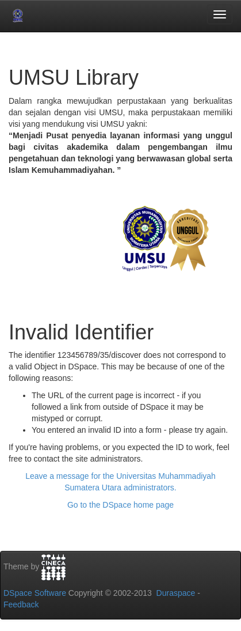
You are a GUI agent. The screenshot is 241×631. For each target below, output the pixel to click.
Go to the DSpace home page (120, 504)
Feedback (21, 604)
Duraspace (176, 593)
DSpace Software (34, 593)
